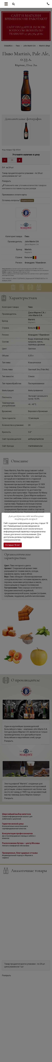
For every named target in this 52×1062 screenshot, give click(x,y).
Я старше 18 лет (12, 545)
